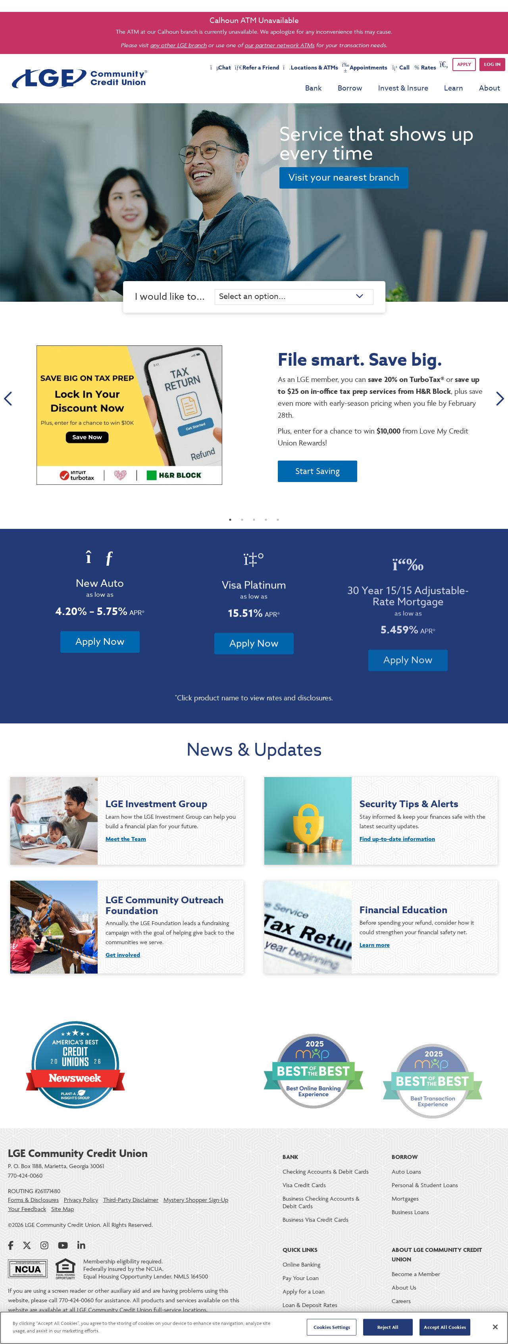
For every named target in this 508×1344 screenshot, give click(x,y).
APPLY (464, 64)
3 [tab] (254, 526)
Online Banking (301, 1264)
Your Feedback (27, 1209)
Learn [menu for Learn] (453, 88)
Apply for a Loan (304, 1291)
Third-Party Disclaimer (130, 1200)
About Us (404, 1287)
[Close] (495, 1327)
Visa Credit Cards (304, 1185)
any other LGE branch (178, 45)
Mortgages (405, 1198)
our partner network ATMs (280, 45)
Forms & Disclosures (33, 1200)
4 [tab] (266, 526)
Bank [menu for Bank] (313, 88)
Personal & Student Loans (425, 1185)
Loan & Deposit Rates (310, 1305)
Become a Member (416, 1274)
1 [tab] (230, 526)
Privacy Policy (81, 1200)
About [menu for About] (489, 88)
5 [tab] (278, 526)
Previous (9, 399)
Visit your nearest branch (344, 178)
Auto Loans (406, 1171)
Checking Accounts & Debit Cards (326, 1171)
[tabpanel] (254, 415)
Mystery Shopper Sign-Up (196, 1200)
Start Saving (317, 471)
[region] (254, 1327)
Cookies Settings (332, 1327)
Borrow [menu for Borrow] (350, 88)
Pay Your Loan (301, 1278)
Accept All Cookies (445, 1327)
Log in (492, 64)
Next (499, 399)
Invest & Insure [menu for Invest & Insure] (403, 88)
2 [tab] (242, 526)
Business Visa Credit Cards (315, 1219)
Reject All (387, 1327)
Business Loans (410, 1212)
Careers (401, 1301)
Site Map (62, 1209)
